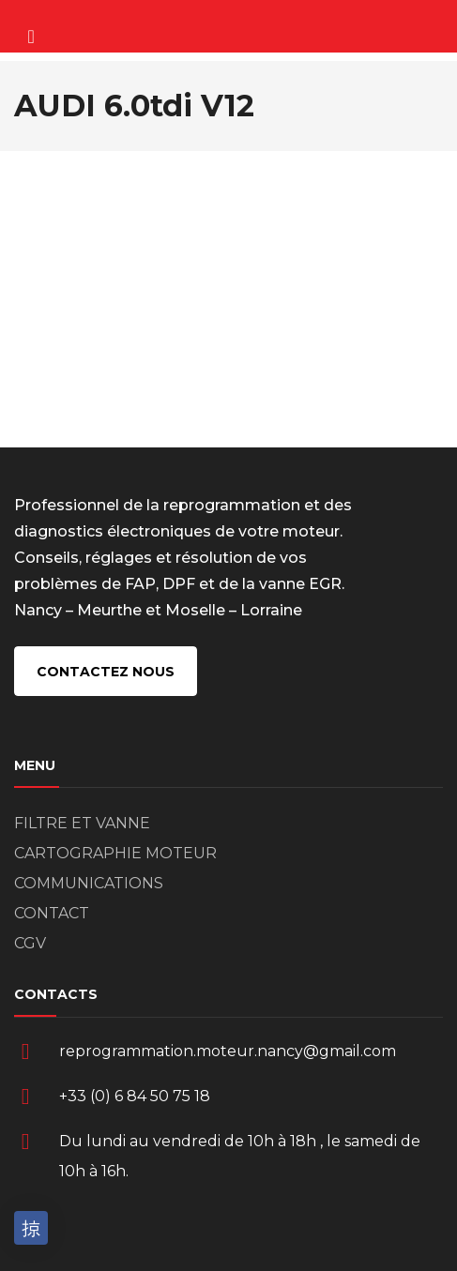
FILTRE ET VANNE (82, 823)
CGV (30, 943)
